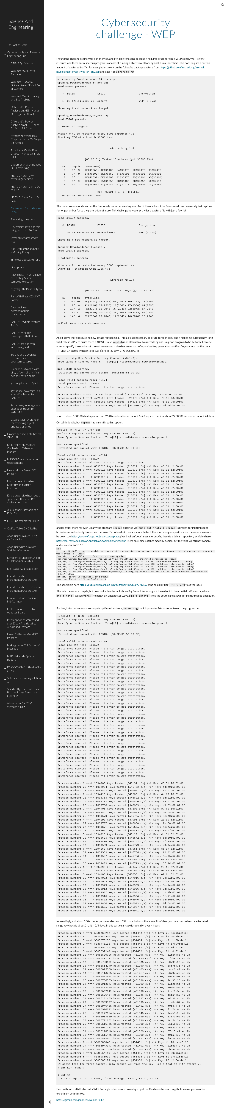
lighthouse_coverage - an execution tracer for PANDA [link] (25, 394)
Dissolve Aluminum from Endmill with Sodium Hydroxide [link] (21, 484)
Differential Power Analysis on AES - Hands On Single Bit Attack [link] (25, 110)
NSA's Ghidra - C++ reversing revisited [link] (22, 177)
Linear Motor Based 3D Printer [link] (21, 471)
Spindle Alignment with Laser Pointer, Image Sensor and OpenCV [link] (24, 692)
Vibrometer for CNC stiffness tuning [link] (19, 705)
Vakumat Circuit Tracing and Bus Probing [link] (25, 97)
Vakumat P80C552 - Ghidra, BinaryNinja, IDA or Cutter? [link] (25, 85)
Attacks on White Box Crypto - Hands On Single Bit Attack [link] (26, 139)
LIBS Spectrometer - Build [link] (23, 520)
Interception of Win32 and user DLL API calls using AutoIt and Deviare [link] (23, 623)
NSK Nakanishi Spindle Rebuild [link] (21, 657)
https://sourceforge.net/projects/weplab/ (95, 536)
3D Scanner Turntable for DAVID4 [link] (22, 511)
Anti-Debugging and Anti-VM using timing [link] (25, 250)
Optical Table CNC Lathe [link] (22, 528)
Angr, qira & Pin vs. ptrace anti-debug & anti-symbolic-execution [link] (26, 278)
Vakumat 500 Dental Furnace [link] (23, 72)
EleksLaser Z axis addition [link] (22, 568)
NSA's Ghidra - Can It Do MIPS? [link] (25, 188)
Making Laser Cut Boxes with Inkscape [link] (24, 646)
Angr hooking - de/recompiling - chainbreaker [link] (20, 311)
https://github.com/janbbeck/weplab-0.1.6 (80, 1099)
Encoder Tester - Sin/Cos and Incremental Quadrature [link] (24, 588)
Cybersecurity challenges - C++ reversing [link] (26, 166)
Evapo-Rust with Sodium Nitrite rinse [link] (22, 599)
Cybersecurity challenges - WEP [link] (26, 209)
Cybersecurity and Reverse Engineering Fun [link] (23, 54)
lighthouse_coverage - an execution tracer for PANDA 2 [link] (25, 408)
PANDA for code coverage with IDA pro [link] (24, 334)
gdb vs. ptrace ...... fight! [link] (24, 383)
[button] (222, 5)
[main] (135, 28)
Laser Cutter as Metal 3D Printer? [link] (22, 635)
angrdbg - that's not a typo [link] (26, 289)
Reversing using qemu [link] (23, 219)
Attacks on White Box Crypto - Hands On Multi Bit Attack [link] (25, 153)
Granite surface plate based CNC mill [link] (24, 435)
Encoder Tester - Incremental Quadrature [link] (22, 577)
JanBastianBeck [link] (17, 44)
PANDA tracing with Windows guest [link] (23, 345)
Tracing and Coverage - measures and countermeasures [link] (24, 358)
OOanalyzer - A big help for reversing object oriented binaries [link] (25, 423)
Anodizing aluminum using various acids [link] (22, 537)
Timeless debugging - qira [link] (25, 259)
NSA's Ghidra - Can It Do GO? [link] (25, 199)
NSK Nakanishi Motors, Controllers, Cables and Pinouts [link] (21, 448)
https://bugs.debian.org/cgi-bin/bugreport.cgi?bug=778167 (114, 584)
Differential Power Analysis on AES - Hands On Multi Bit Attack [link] (25, 125)
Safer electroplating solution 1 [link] (24, 679)
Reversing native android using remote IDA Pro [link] (25, 228)
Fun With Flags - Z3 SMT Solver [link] (25, 298)
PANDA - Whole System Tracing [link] (25, 323)
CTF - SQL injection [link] (22, 63)
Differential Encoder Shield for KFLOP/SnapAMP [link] (23, 559)
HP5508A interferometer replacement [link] (22, 460)
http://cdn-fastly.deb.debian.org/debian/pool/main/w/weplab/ (91, 540)
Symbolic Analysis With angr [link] (24, 239)
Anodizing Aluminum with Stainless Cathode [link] (21, 548)
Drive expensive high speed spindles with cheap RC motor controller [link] (23, 499)
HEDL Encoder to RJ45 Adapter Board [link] (21, 610)
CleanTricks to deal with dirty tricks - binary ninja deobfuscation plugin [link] (25, 372)
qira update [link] (17, 267)
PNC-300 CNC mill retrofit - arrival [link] (24, 668)
